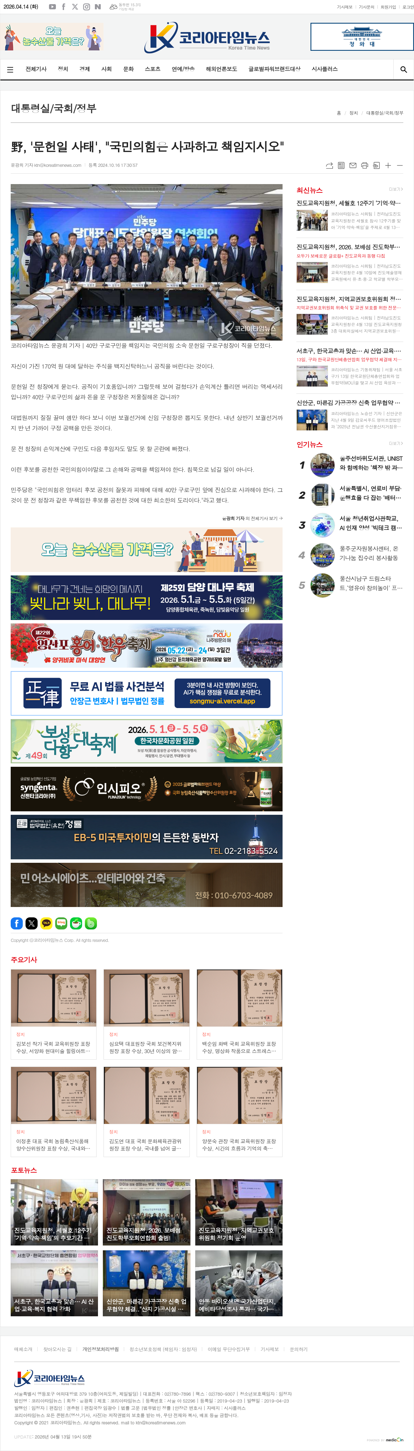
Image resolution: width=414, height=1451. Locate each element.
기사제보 (345, 7)
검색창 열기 (403, 69)
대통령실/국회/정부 (384, 112)
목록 (341, 165)
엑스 (75, 7)
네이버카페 (76, 923)
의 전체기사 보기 (249, 518)
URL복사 (329, 165)
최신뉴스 (309, 190)
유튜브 (52, 7)
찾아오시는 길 (57, 1349)
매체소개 (23, 1349)
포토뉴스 (24, 1170)
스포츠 (152, 69)
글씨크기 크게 (388, 165)
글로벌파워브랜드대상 (274, 69)
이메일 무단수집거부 (229, 1349)
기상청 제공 (126, 9)
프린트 (364, 165)
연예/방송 (183, 69)
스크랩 (376, 165)
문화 (128, 69)
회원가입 (388, 7)
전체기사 (36, 69)
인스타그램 (86, 7)
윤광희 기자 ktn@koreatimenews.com (46, 165)
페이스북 (64, 7)
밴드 (91, 923)
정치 (63, 69)
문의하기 (298, 1349)
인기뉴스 (309, 444)
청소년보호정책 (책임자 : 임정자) (163, 1349)
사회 (106, 69)
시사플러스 (324, 69)
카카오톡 (46, 923)
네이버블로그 (98, 7)
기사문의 (366, 7)
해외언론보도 (221, 69)
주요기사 (24, 960)
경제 (84, 69)
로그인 (408, 7)
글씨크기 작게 (399, 165)
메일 (352, 165)
